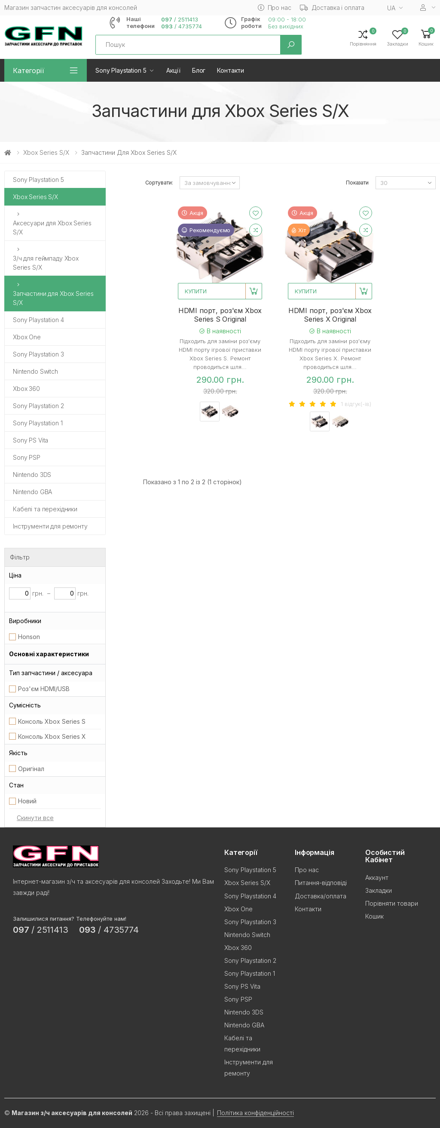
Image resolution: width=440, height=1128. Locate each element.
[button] (426, 37)
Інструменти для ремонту (50, 526)
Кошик (374, 916)
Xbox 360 (26, 388)
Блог (198, 70)
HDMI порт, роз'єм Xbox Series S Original (220, 314)
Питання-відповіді (321, 882)
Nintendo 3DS (32, 474)
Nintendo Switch (35, 371)
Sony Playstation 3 (38, 354)
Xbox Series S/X (46, 152)
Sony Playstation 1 (37, 423)
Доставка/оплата (320, 896)
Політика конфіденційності (255, 1112)
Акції (173, 70)
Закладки (378, 890)
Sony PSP (26, 457)
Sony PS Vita (30, 440)
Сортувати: (159, 182)
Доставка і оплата (332, 7)
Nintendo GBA (32, 491)
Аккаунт (376, 877)
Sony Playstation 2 (38, 405)
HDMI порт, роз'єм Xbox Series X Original (330, 314)
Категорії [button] (28, 70)
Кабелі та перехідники (45, 509)
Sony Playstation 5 (120, 70)
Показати (357, 182)
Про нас (274, 7)
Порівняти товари (391, 903)
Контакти (230, 70)
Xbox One (27, 337)
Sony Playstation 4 (38, 319)
